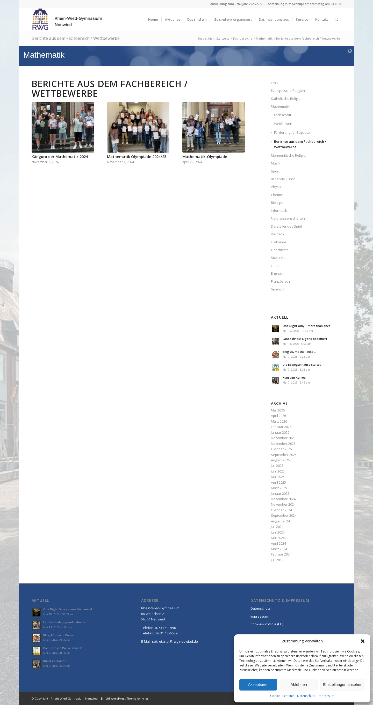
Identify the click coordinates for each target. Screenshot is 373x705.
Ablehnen (298, 684)
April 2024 (278, 543)
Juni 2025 (278, 471)
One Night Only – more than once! (307, 326)
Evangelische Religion (288, 90)
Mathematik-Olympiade (204, 156)
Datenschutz (306, 696)
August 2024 (280, 521)
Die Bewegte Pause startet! (302, 364)
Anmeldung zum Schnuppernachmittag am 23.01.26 (304, 4)
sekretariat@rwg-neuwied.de (175, 641)
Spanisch (278, 289)
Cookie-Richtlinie (282, 696)
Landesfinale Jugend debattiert (305, 339)
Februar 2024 (281, 554)
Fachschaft (282, 115)
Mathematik (280, 106)
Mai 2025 (278, 476)
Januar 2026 (280, 432)
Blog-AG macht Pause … (300, 352)
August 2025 (280, 460)
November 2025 (283, 443)
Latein (276, 265)
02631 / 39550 (165, 627)
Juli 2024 (277, 526)
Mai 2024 (278, 537)
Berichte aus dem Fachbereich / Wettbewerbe (76, 38)
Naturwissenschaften (288, 218)
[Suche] (336, 19)
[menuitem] (236, 4)
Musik (275, 163)
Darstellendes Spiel (286, 226)
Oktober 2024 (281, 510)
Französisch (280, 281)
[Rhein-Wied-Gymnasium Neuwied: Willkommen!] (67, 19)
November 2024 (283, 504)
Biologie (277, 202)
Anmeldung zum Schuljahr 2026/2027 (236, 4)
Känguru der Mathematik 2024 (60, 156)
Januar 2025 (280, 493)
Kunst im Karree (294, 377)
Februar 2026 (281, 426)
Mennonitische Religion (289, 155)
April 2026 (278, 415)
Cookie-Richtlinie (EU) (266, 624)
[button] (362, 641)
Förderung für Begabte (292, 132)
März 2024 (279, 548)
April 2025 (278, 482)
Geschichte (280, 250)
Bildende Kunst (283, 179)
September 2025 (284, 454)
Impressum (326, 696)
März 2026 (279, 421)
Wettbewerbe (285, 123)
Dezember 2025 (283, 438)
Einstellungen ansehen (342, 684)
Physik (276, 186)
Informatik (279, 210)
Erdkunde (278, 242)
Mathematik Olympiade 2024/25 (136, 156)
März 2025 (279, 487)
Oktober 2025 (281, 449)
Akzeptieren (258, 684)
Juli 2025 (277, 465)
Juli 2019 (277, 560)
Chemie (277, 194)
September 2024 (284, 515)
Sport (275, 171)
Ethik (274, 82)
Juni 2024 (278, 532)
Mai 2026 (278, 410)
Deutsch (277, 234)
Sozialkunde (281, 257)
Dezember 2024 (283, 499)
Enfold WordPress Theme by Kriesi (125, 698)
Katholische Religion (287, 98)
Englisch (277, 273)
